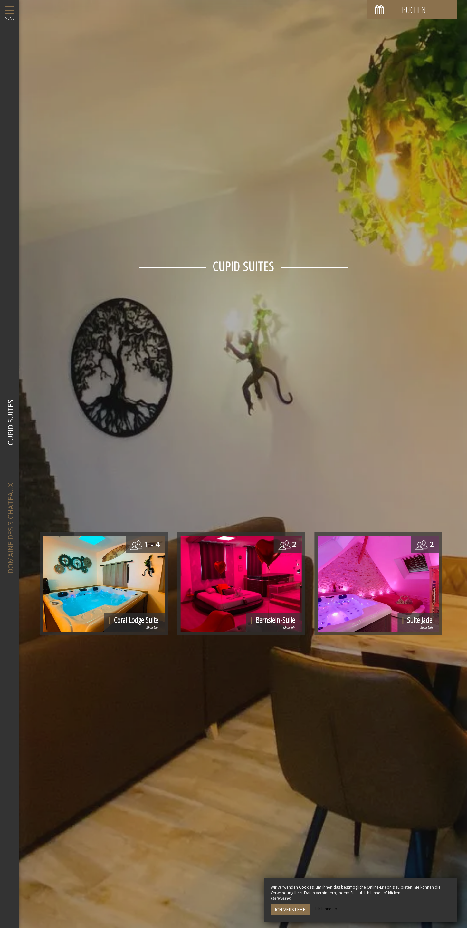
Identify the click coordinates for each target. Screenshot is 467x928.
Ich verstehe (290, 909)
